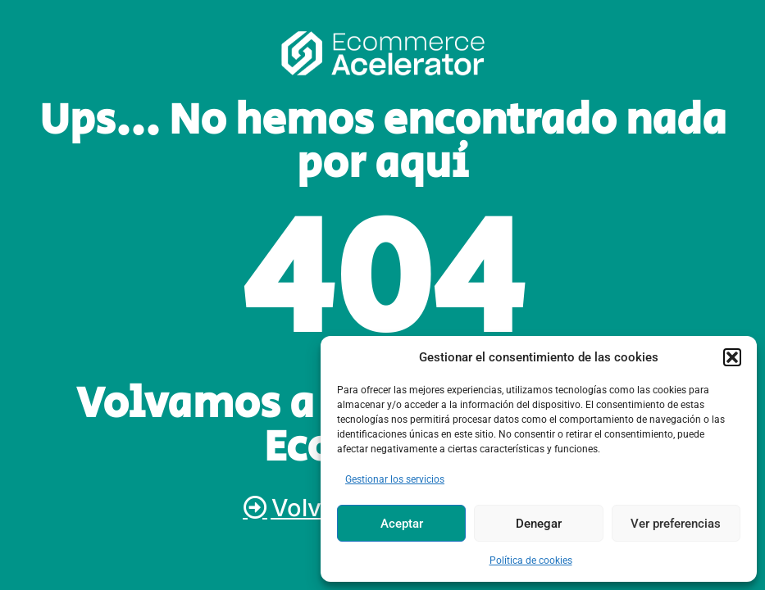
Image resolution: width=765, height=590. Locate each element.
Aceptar (401, 523)
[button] (732, 357)
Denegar (539, 523)
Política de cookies (531, 560)
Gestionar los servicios (394, 479)
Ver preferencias (676, 523)
